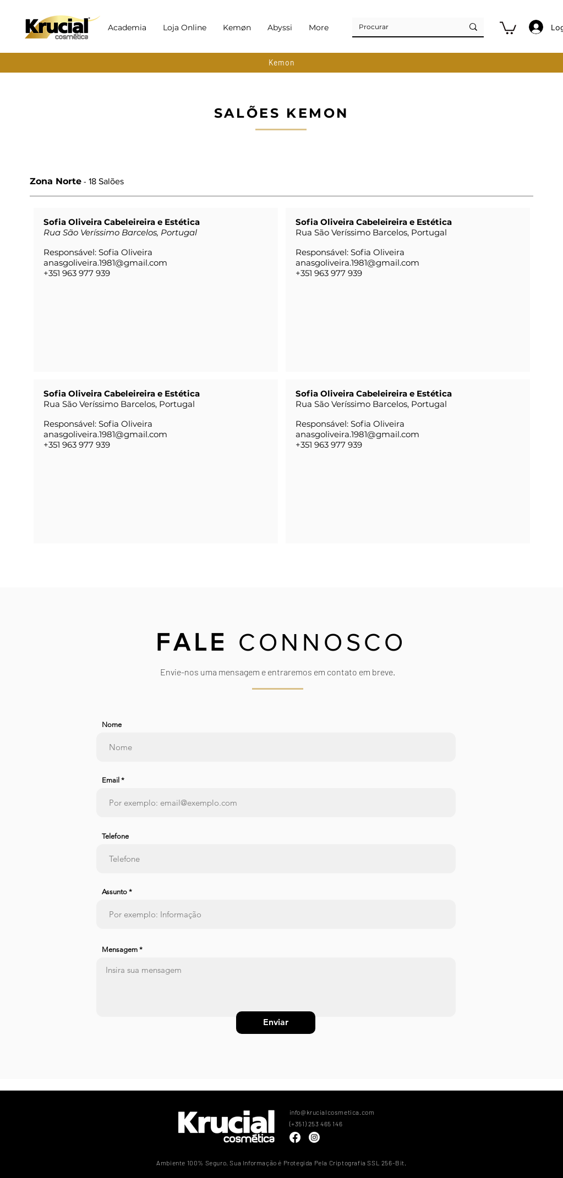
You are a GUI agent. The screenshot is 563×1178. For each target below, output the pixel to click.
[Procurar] (399, 27)
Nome (112, 724)
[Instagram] (314, 1137)
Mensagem (120, 949)
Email (110, 780)
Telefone (115, 836)
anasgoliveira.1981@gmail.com (105, 262)
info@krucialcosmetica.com (332, 1112)
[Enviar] (275, 1022)
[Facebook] (294, 1137)
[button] (508, 27)
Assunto (114, 891)
